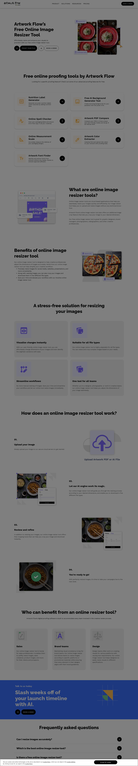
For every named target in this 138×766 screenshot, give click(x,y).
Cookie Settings (71, 762)
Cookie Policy (46, 762)
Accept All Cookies (105, 763)
